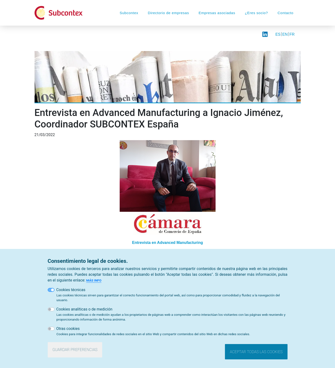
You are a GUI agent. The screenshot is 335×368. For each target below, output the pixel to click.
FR (291, 34)
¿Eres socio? (256, 13)
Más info (93, 280)
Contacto (285, 13)
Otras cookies (68, 328)
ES (277, 34)
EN (285, 34)
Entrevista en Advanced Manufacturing (167, 243)
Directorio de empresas (168, 13)
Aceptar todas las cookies (256, 352)
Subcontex (129, 13)
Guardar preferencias (75, 349)
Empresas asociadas (217, 13)
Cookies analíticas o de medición (84, 309)
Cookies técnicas (71, 290)
